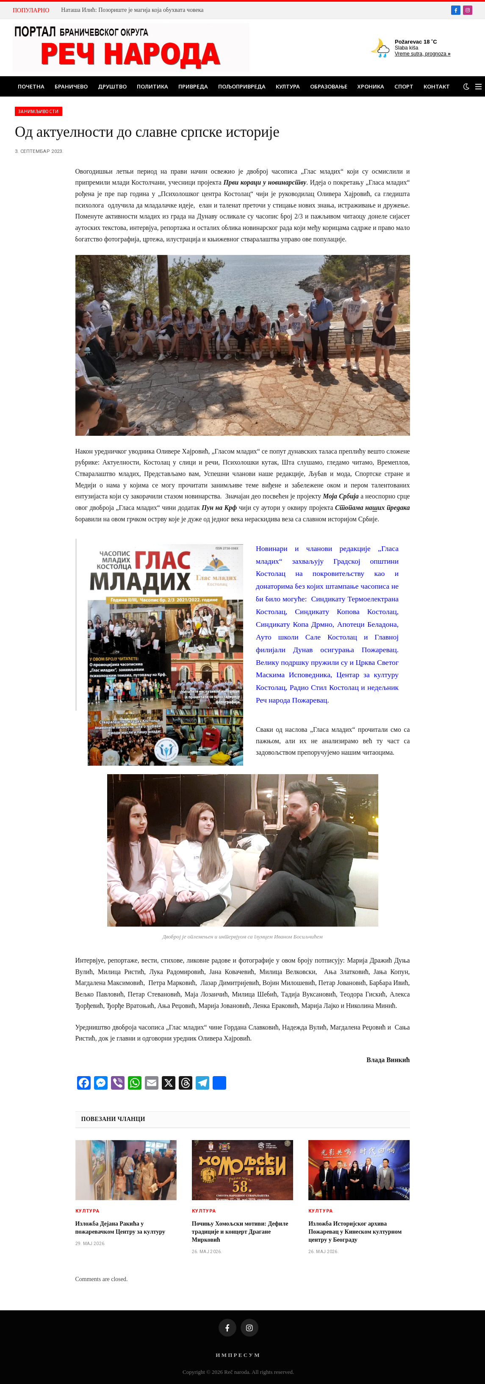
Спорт (403, 86)
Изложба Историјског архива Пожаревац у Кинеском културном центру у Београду (355, 1232)
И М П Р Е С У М (237, 1355)
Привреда (193, 86)
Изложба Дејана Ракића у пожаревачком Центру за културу (120, 1228)
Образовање (328, 86)
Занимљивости (38, 111)
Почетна (31, 86)
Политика (152, 86)
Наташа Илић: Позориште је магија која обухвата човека (132, 10)
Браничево (71, 86)
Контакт (437, 86)
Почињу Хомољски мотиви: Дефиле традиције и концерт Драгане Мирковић (240, 1232)
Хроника (371, 86)
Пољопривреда (242, 86)
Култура (288, 86)
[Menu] (478, 86)
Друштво (112, 86)
